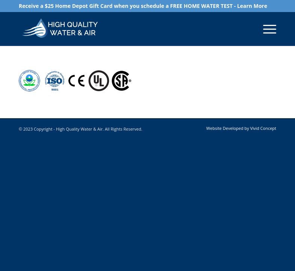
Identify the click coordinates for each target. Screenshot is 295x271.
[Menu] (266, 29)
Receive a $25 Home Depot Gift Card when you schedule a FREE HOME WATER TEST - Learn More (143, 5)
